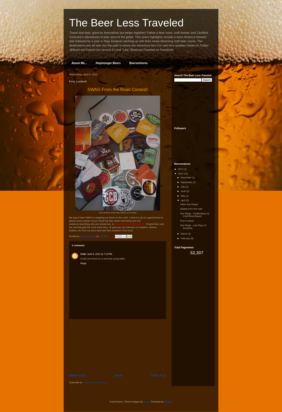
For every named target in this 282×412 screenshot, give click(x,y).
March (184, 233)
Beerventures (138, 63)
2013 (181, 169)
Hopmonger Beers (108, 63)
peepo (146, 401)
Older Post (158, 375)
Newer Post (77, 375)
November (186, 177)
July (183, 186)
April (183, 200)
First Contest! (187, 220)
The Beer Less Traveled (126, 23)
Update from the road (191, 208)
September (187, 182)
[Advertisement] (118, 346)
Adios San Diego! (189, 204)
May (183, 196)
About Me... (79, 63)
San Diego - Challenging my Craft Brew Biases (194, 215)
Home (118, 375)
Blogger (168, 401)
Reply (83, 263)
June (184, 191)
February (186, 238)
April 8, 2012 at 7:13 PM (99, 254)
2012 (181, 173)
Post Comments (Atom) (95, 382)
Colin (83, 254)
